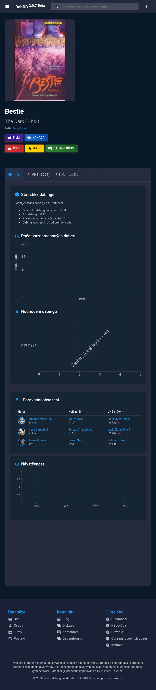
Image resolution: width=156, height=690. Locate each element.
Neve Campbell (38, 432)
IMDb (34, 148)
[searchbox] (100, 6)
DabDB (30, 6)
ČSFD (13, 148)
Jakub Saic (84, 442)
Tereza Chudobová (84, 432)
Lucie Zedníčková (123, 432)
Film (13, 138)
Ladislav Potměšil (123, 421)
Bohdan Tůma (123, 442)
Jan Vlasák (84, 421)
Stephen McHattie (40, 421)
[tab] (14, 174)
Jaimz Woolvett (38, 442)
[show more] (146, 6)
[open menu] (7, 6)
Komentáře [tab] (67, 174)
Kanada (35, 138)
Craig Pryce (19, 128)
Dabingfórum (61, 148)
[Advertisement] (78, 555)
